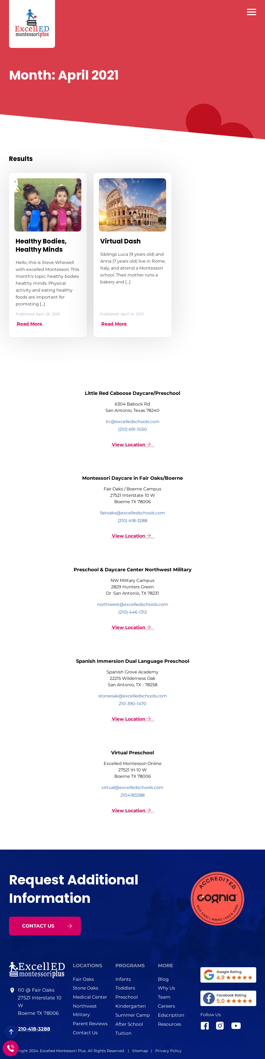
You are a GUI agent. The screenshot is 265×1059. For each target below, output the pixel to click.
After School (129, 1023)
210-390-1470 (132, 703)
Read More (29, 323)
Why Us (166, 987)
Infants (123, 978)
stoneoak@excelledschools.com (132, 695)
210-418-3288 (34, 1029)
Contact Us (85, 1032)
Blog (163, 978)
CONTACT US (47, 925)
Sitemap (140, 1050)
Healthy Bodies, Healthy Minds (41, 245)
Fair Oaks (83, 978)
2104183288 (132, 794)
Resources (169, 1023)
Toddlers (125, 987)
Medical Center (90, 996)
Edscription (171, 1014)
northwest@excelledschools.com (132, 604)
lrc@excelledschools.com (132, 421)
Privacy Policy (168, 1050)
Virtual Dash (120, 241)
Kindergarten (130, 1005)
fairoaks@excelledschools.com (132, 512)
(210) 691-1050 (132, 429)
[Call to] (11, 1048)
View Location (131, 444)
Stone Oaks (85, 987)
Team (164, 996)
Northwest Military (85, 1010)
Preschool (126, 996)
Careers (166, 1005)
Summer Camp (132, 1014)
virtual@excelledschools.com (132, 786)
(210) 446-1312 (132, 611)
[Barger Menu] (251, 12)
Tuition (123, 1032)
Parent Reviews (90, 1023)
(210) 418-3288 (132, 520)
